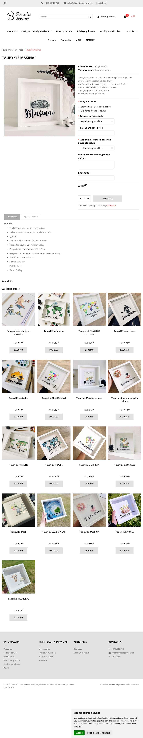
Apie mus (8, 649)
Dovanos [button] (10, 31)
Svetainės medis (46, 656)
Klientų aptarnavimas (53, 641)
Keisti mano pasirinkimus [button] (98, 733)
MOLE (78, 40)
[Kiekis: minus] (80, 198)
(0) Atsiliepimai (31, 216)
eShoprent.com (132, 684)
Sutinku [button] (79, 733)
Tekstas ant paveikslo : (92, 116)
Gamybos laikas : (88, 101)
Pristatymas (9, 656)
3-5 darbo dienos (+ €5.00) (93, 110)
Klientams (80, 641)
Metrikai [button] (131, 31)
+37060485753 (116, 649)
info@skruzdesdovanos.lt (78, 3)
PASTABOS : (84, 172)
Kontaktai (101, 3)
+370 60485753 (50, 3)
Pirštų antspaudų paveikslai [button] (35, 31)
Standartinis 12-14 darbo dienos (96, 106)
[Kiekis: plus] (88, 198)
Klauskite (111, 205)
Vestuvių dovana (64, 31)
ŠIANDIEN (90, 40)
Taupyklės (65, 40)
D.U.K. (6, 668)
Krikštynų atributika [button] (110, 31)
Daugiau (18, 350)
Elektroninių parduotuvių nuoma (112, 684)
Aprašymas (12, 216)
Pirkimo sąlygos (11, 652)
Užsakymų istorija (81, 652)
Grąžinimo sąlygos (12, 664)
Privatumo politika (12, 660)
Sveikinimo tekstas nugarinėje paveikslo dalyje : (94, 141)
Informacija (11, 641)
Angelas (52, 40)
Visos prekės (44, 649)
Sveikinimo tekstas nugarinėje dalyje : (94, 156)
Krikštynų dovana (86, 31)
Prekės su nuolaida (47, 652)
